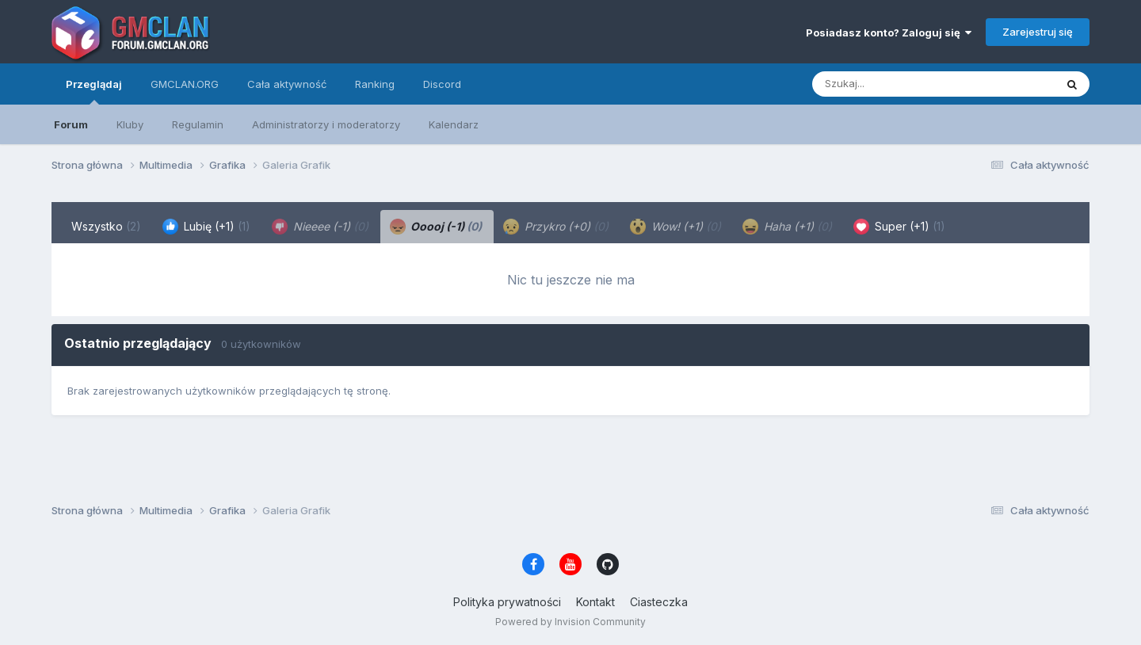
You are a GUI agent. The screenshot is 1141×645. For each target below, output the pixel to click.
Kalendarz (454, 124)
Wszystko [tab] (106, 226)
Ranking (375, 84)
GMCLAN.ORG (185, 84)
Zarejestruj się (1037, 31)
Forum (71, 124)
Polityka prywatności (507, 602)
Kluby (129, 124)
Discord (442, 84)
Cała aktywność (286, 84)
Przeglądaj (94, 91)
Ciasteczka (659, 602)
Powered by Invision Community (570, 622)
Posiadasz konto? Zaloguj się (888, 32)
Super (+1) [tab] (899, 227)
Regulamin (197, 124)
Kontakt (595, 602)
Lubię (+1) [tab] (206, 227)
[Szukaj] (894, 84)
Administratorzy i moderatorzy (326, 124)
